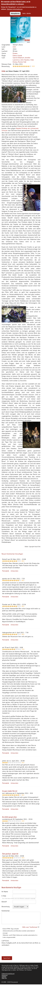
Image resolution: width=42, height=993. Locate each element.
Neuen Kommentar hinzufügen (12, 554)
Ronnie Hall (22, 62)
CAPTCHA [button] (5, 941)
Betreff (4, 902)
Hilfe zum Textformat (29, 927)
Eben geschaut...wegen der (10, 853)
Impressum (5, 975)
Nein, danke (26, 13)
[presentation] (18, 950)
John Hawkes (25, 60)
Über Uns (4, 978)
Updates (4, 976)
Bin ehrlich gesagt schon (9, 817)
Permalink (5, 571)
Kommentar (6, 911)
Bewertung (6, 907)
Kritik (3, 71)
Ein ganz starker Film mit (9, 791)
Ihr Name (5, 892)
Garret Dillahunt (18, 58)
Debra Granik (17, 56)
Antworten (14, 571)
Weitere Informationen (15, 9)
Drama (15, 53)
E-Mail (4, 896)
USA (14, 47)
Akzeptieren (15, 13)
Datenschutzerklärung (8, 974)
